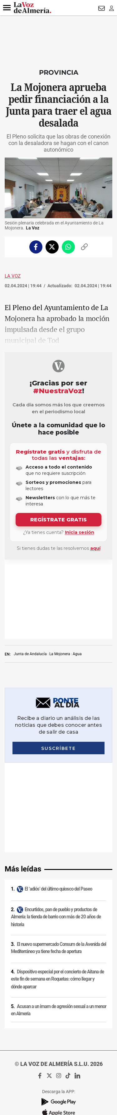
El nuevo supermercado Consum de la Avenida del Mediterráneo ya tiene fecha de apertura (58, 779)
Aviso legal (59, 959)
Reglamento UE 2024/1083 (58, 1016)
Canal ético (58, 1024)
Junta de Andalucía (30, 574)
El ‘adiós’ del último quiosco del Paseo (58, 720)
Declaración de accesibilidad (58, 1040)
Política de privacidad (58, 967)
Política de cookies (58, 975)
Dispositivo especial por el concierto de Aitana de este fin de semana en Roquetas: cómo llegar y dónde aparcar (57, 810)
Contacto (59, 999)
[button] (7, 8)
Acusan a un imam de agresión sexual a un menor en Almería (58, 841)
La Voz (13, 276)
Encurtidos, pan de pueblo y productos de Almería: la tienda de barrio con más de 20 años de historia (56, 748)
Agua (77, 574)
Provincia (58, 72)
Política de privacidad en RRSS (58, 991)
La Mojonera (59, 574)
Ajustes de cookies (58, 1032)
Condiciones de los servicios (59, 983)
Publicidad (58, 1008)
